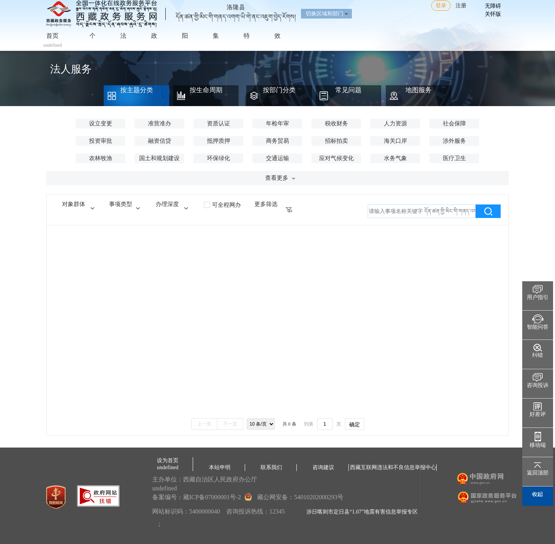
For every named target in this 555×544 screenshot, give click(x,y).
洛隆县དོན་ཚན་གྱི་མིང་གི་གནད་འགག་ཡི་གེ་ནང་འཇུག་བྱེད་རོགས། (236, 9)
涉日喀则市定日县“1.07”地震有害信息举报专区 (362, 512)
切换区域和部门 (324, 14)
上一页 (204, 424)
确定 (354, 424)
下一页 (230, 424)
